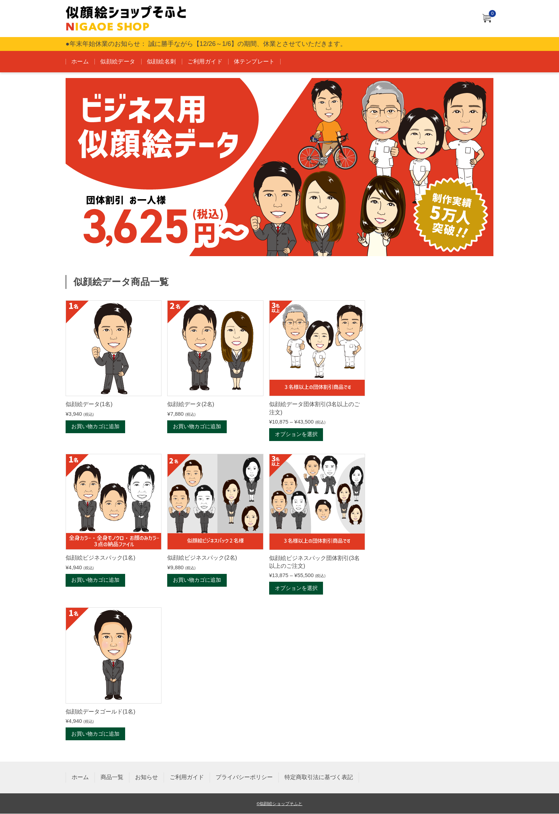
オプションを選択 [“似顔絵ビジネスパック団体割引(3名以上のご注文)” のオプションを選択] (296, 588)
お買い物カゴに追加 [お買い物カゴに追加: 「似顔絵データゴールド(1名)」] (95, 734)
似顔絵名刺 (161, 61)
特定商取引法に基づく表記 (318, 777)
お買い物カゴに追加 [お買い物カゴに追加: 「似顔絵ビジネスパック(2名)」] (197, 580)
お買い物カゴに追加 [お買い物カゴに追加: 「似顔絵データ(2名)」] (197, 427)
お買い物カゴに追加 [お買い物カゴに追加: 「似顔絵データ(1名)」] (95, 427)
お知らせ (146, 777)
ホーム (80, 61)
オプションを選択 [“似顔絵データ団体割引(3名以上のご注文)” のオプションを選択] (296, 435)
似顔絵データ (117, 61)
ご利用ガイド (205, 61)
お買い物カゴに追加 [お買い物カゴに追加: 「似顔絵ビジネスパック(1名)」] (95, 580)
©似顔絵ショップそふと (280, 804)
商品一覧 (112, 777)
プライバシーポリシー (244, 777)
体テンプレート (254, 61)
